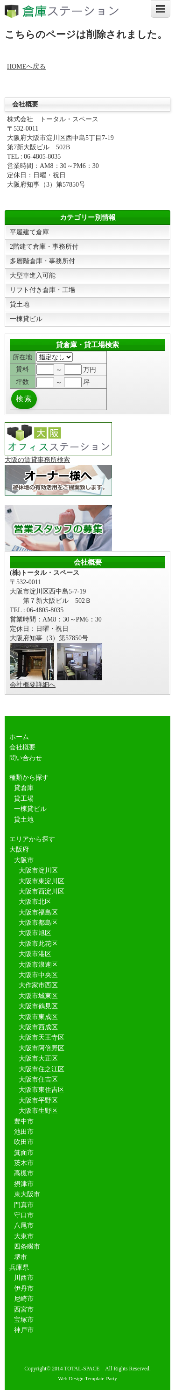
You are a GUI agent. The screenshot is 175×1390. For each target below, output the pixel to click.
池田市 (24, 1131)
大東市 (24, 1236)
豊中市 (24, 1121)
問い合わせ (25, 757)
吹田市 (24, 1142)
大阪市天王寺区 (41, 1037)
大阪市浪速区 (38, 964)
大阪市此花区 (38, 943)
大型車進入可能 (33, 275)
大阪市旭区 (35, 932)
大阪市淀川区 (38, 870)
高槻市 (24, 1173)
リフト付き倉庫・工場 (42, 289)
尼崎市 (24, 1298)
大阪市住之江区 (41, 1069)
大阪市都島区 (38, 922)
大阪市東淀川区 (41, 881)
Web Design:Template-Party (87, 1378)
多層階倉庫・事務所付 (42, 261)
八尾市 (24, 1225)
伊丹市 (24, 1288)
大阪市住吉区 (38, 1079)
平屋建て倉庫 (29, 232)
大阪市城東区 (38, 995)
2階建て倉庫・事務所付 (44, 246)
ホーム (19, 736)
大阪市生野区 (38, 1110)
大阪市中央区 (38, 974)
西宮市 (24, 1309)
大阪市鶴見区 (38, 1006)
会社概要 (22, 747)
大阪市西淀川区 (41, 891)
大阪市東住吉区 (41, 1089)
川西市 (24, 1277)
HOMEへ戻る (26, 66)
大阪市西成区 (38, 1027)
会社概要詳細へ (33, 684)
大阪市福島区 (38, 912)
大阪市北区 (35, 901)
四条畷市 (27, 1246)
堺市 (20, 1257)
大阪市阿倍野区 (41, 1048)
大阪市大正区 (38, 1058)
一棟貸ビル (26, 318)
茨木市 (24, 1162)
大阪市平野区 (38, 1100)
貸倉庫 (24, 787)
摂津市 (24, 1183)
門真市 (24, 1204)
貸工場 (24, 798)
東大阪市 (27, 1194)
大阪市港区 (35, 953)
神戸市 (24, 1330)
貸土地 (19, 304)
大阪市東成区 (38, 1016)
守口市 (24, 1215)
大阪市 (24, 860)
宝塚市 (24, 1319)
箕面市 (24, 1152)
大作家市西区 (38, 985)
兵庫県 (19, 1267)
